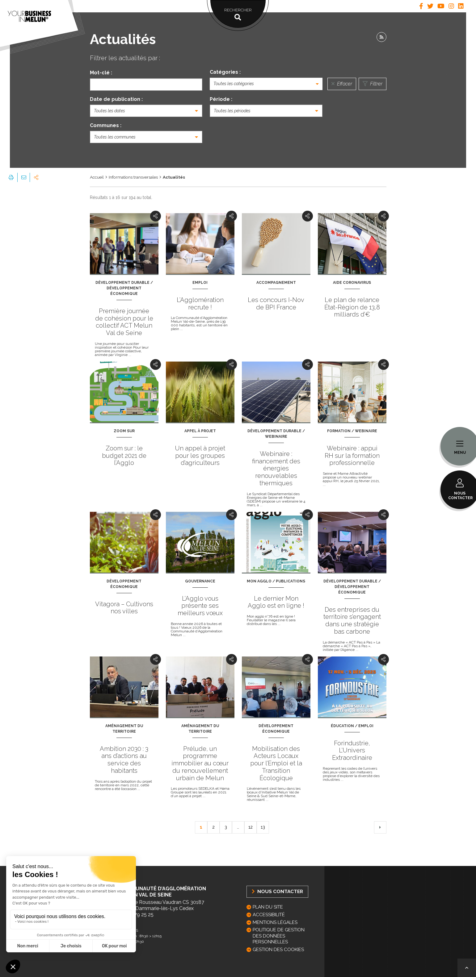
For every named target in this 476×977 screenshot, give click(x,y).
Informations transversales (133, 177)
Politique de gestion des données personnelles (279, 935)
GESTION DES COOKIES (278, 949)
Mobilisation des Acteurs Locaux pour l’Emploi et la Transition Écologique (276, 763)
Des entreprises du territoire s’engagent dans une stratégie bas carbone (352, 620)
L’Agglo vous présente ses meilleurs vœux (200, 606)
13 (263, 827)
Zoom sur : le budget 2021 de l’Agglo (124, 456)
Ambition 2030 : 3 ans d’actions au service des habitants (124, 759)
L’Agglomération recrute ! (200, 303)
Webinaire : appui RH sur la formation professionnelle (352, 456)
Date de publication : (116, 99)
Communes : (105, 125)
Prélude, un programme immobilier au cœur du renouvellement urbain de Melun (200, 763)
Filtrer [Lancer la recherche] (372, 84)
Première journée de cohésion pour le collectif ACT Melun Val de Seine (124, 322)
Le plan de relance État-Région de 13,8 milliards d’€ (352, 307)
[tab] (421, 6)
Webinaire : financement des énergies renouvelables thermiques (276, 468)
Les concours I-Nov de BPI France (276, 303)
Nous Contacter (277, 891)
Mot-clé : (101, 73)
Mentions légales (275, 922)
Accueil (97, 177)
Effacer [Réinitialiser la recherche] (341, 84)
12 (250, 827)
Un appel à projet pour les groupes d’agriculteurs (200, 456)
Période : (221, 99)
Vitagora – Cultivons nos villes (124, 607)
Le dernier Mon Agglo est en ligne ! (276, 602)
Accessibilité (269, 914)
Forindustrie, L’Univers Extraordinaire (352, 750)
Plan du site (268, 907)
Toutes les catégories (233, 83)
